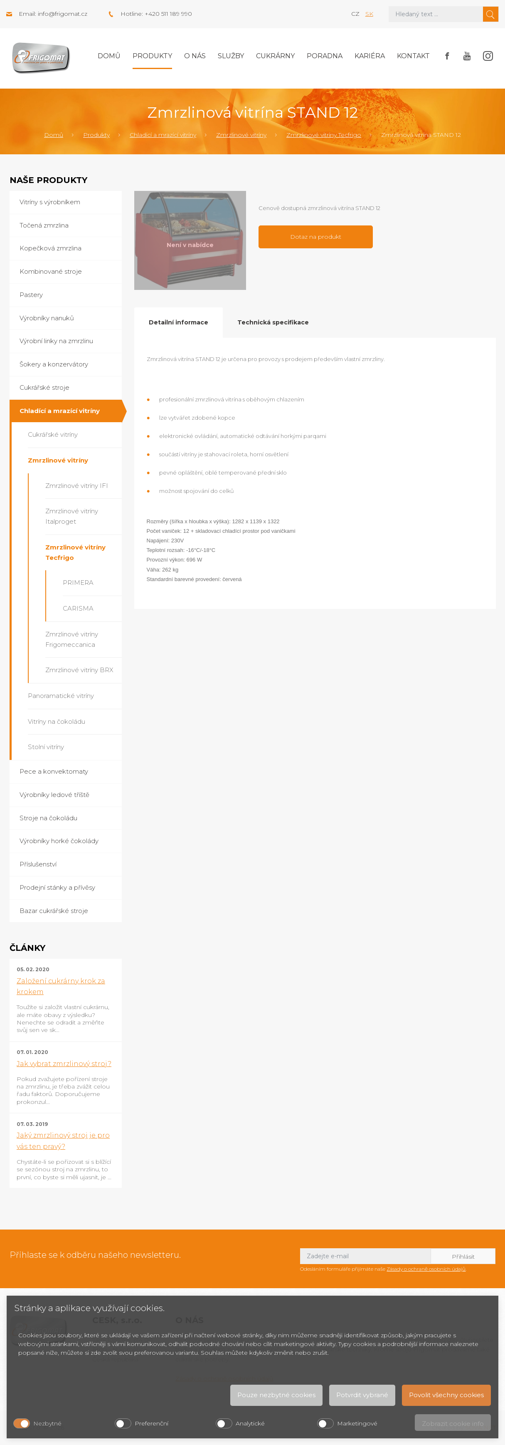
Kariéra (370, 56)
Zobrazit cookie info (453, 1424)
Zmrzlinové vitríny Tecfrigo (323, 135)
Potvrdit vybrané (362, 1395)
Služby (231, 56)
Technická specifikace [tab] (273, 322)
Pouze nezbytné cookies (276, 1395)
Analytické (250, 1423)
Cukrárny (275, 56)
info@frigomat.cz (62, 13)
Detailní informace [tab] (178, 322)
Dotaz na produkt (315, 236)
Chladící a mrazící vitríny (163, 135)
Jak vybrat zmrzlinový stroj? (64, 1064)
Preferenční (151, 1423)
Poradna (324, 56)
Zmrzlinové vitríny (241, 135)
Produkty (152, 56)
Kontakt (413, 56)
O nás (195, 56)
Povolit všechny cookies (446, 1395)
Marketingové (357, 1423)
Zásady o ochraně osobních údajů (426, 1269)
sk (369, 13)
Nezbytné (47, 1423)
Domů (109, 56)
